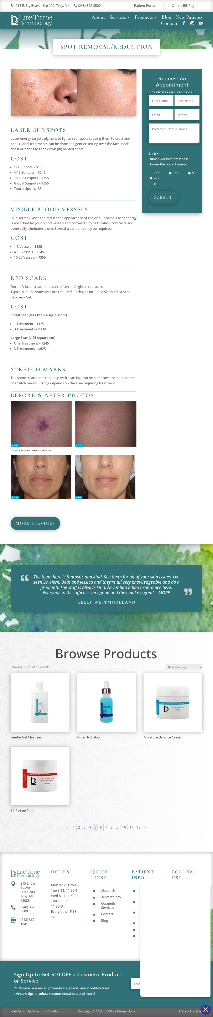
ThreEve (156, 178)
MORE (164, 592)
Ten (175, 173)
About (98, 18)
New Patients (189, 18)
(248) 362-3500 (87, 5)
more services (35, 523)
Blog (166, 18)
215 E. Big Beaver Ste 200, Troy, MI (40, 5)
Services (117, 18)
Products (144, 18)
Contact (169, 24)
